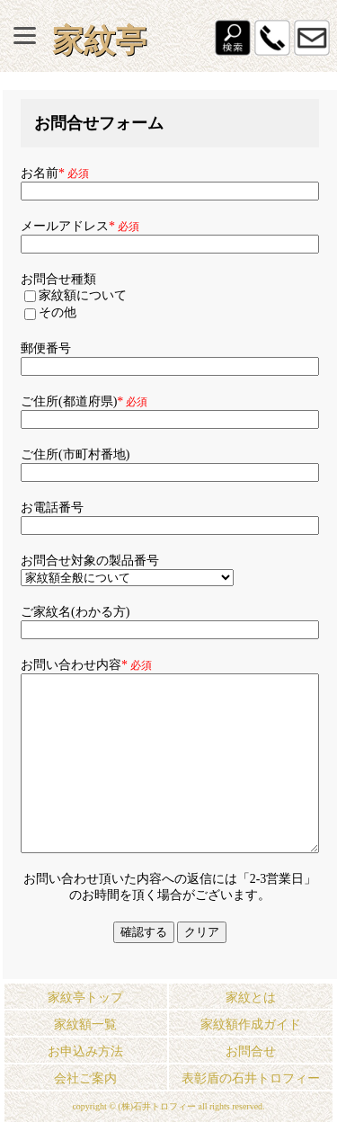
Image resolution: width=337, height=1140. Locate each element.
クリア (201, 932)
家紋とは (251, 997)
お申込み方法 (85, 1051)
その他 (50, 312)
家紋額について (75, 295)
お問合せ (251, 1051)
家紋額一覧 (85, 1024)
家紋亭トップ (85, 997)
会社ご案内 (85, 1078)
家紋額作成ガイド (250, 1024)
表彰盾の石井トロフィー (251, 1078)
